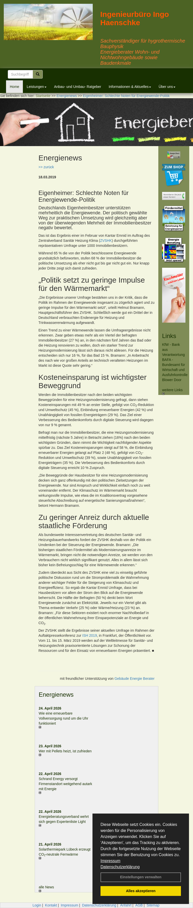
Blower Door (171, 380)
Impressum (110, 861)
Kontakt (51, 905)
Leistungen (36, 87)
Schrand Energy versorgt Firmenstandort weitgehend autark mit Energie (65, 784)
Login (36, 905)
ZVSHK (106, 241)
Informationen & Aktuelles (130, 87)
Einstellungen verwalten (141, 877)
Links (169, 335)
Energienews (56, 694)
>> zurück (46, 167)
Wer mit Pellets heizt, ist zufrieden (65, 751)
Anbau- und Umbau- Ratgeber (77, 87)
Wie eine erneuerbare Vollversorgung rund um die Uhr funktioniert (63, 718)
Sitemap (153, 905)
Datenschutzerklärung (120, 867)
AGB (139, 905)
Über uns (167, 87)
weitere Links (172, 391)
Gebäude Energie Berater (134, 679)
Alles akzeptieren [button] (141, 891)
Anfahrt (125, 905)
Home (14, 87)
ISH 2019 (89, 635)
